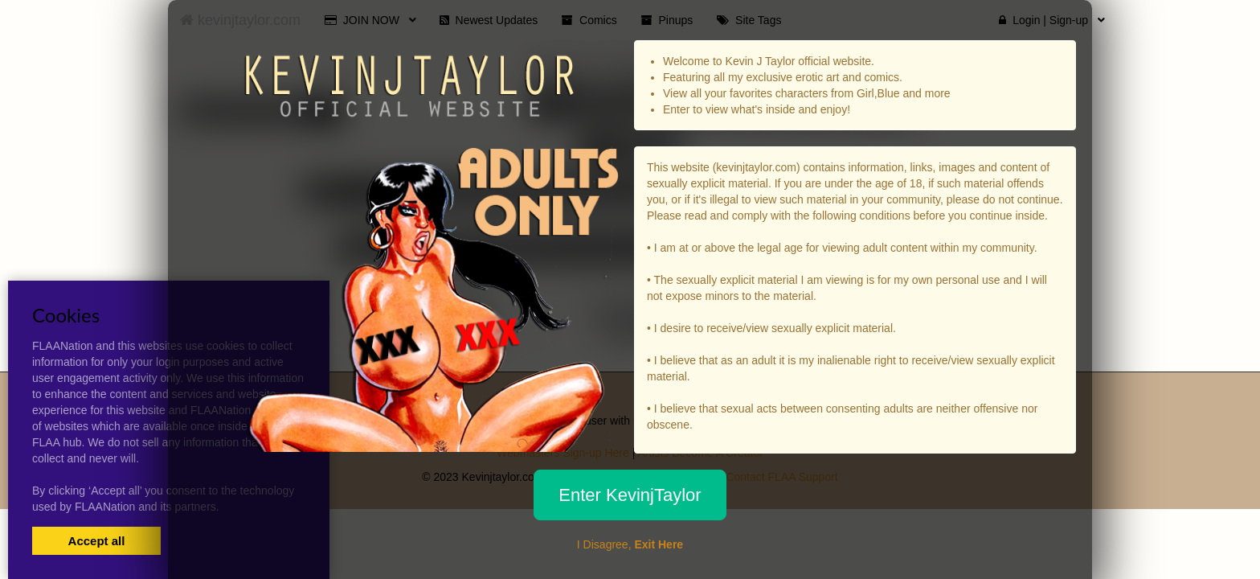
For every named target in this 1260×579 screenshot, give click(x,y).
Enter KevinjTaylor (629, 495)
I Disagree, (630, 544)
